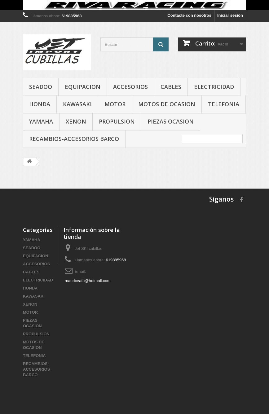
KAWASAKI (77, 104)
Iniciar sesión (230, 15)
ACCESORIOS (130, 86)
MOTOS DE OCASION (166, 104)
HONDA (39, 104)
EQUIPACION (82, 86)
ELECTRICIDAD (214, 86)
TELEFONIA (223, 104)
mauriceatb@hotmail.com (88, 280)
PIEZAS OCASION (171, 121)
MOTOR (115, 104)
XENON (76, 121)
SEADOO (40, 86)
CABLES (171, 86)
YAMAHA (41, 121)
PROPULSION (117, 121)
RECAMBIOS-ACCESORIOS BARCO (74, 138)
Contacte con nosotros (189, 15)
